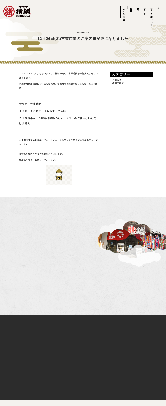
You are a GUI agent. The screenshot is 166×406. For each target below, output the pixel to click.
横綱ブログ (118, 83)
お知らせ (116, 80)
